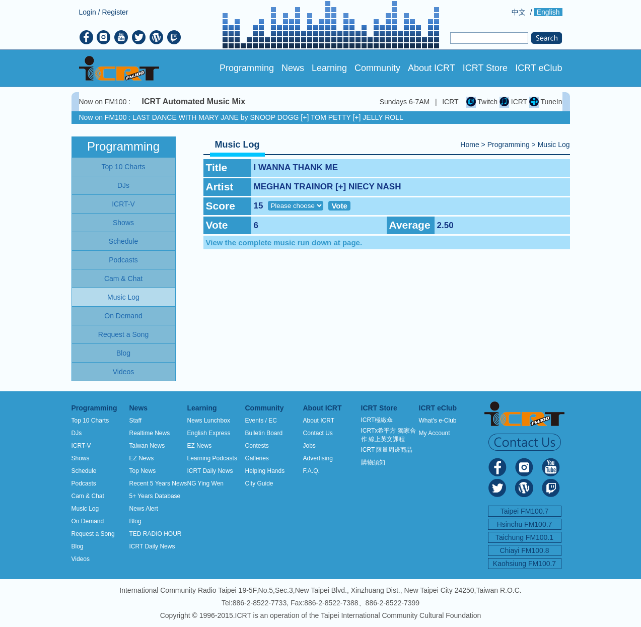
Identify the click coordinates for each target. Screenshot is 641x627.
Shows (81, 458)
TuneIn (545, 102)
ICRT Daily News (152, 546)
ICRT (513, 102)
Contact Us (318, 433)
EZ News (141, 458)
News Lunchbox (208, 420)
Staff (135, 420)
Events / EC (261, 420)
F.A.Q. (311, 470)
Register (115, 12)
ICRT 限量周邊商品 (387, 449)
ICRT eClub (538, 68)
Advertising (318, 458)
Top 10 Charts (90, 420)
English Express (209, 433)
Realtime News (149, 433)
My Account (434, 433)
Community (377, 68)
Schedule (84, 470)
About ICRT (431, 68)
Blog (78, 546)
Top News (142, 470)
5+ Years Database (155, 496)
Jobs (309, 445)
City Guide (259, 483)
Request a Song (93, 533)
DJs (77, 433)
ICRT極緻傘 (377, 420)
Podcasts (84, 483)
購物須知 (373, 462)
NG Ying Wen (205, 483)
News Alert (143, 508)
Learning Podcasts (212, 458)
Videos (81, 559)
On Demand (88, 521)
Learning (329, 68)
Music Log (554, 145)
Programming (247, 68)
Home (469, 145)
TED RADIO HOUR (155, 533)
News (292, 68)
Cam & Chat (88, 496)
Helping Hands (265, 470)
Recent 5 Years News (158, 483)
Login (87, 12)
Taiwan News (147, 445)
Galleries (257, 458)
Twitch (481, 102)
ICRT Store (485, 68)
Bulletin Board (264, 433)
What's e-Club (438, 420)
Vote (339, 205)
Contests (257, 445)
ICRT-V (81, 445)
